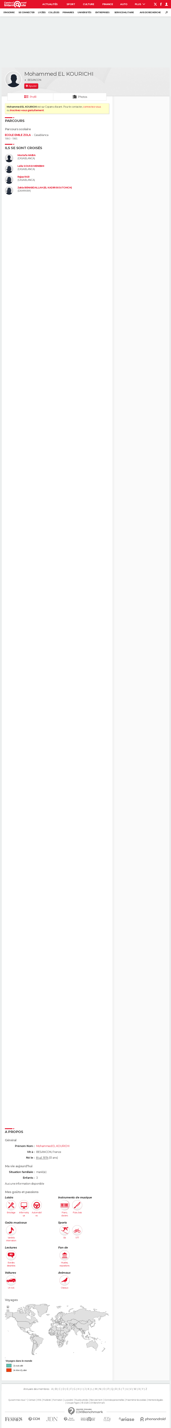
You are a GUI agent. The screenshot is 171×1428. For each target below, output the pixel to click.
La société (68, 1400)
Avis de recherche (150, 12)
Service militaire (124, 12)
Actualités (50, 4)
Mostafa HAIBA (26, 155)
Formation (57, 1400)
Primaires (68, 12)
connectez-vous (92, 106)
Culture (88, 4)
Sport (71, 4)
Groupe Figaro (73, 1403)
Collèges (53, 12)
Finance (107, 4)
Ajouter (33, 86)
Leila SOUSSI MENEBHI (30, 166)
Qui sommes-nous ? (17, 1400)
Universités (84, 12)
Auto (123, 4)
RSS (39, 1400)
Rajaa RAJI (23, 176)
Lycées (42, 12)
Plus (140, 4)
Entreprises (102, 12)
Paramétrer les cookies (136, 1400)
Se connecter (26, 12)
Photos (82, 97)
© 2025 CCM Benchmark (93, 1403)
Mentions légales (155, 1400)
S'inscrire (8, 12)
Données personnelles (114, 1400)
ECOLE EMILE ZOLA (18, 135)
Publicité (47, 1400)
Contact (32, 1400)
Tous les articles (81, 1400)
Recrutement (96, 1400)
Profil (33, 97)
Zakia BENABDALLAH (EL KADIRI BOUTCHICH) (44, 187)
